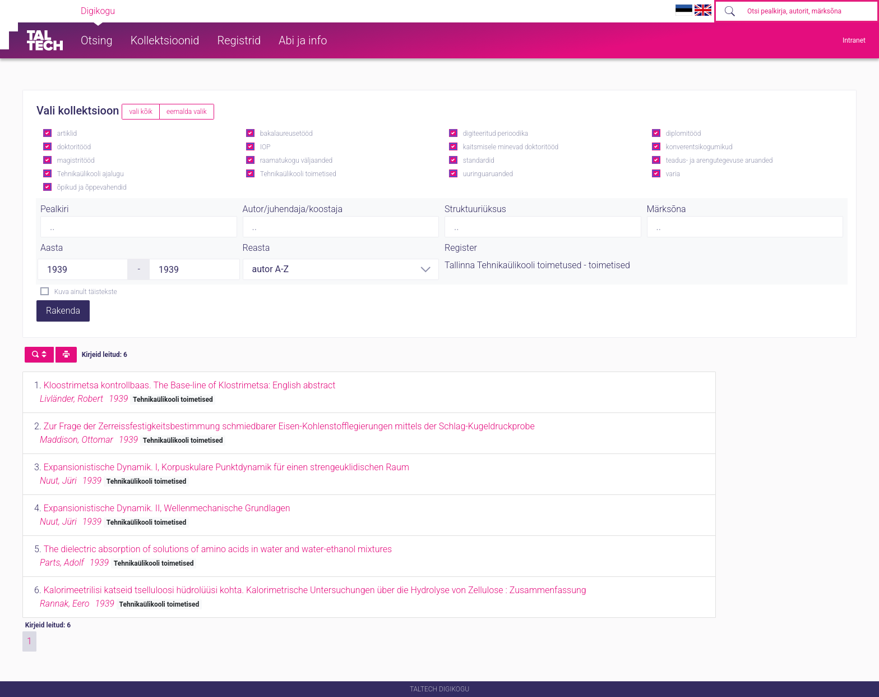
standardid (478, 160)
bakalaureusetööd (286, 133)
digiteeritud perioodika (495, 133)
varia (673, 174)
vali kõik (140, 112)
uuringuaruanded (488, 174)
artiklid (67, 133)
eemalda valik (186, 112)
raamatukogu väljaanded (296, 160)
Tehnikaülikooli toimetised (298, 174)
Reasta (256, 247)
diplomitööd (683, 133)
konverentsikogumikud (699, 147)
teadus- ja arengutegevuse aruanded (719, 160)
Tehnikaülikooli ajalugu (90, 174)
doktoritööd (74, 147)
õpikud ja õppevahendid (92, 187)
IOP (265, 147)
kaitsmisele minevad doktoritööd (510, 147)
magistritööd (76, 160)
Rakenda (63, 310)
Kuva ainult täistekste (85, 292)
